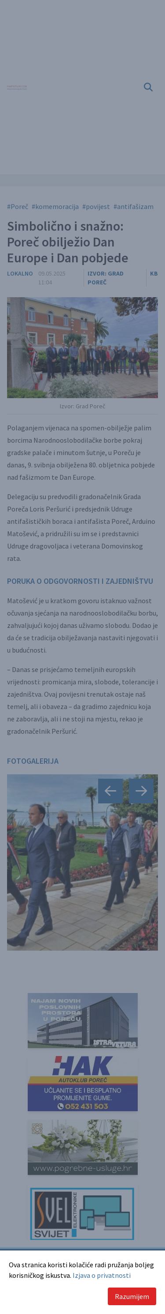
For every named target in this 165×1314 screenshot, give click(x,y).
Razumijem (132, 1296)
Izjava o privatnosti (102, 1275)
